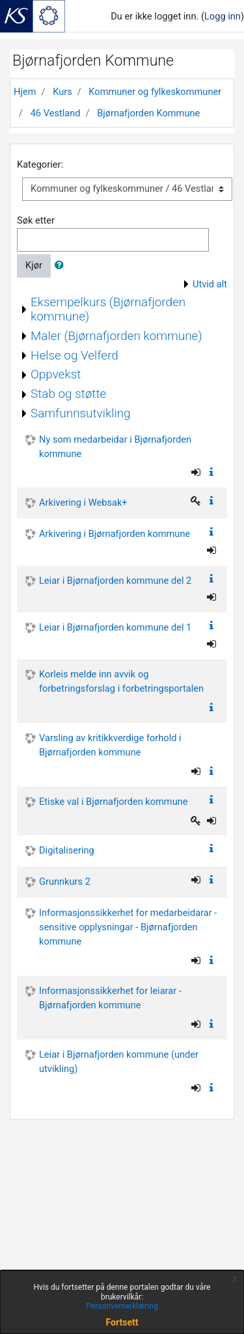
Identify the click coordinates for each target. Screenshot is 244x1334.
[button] (61, 266)
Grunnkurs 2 (64, 881)
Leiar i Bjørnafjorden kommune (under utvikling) (118, 1062)
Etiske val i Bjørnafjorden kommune (113, 801)
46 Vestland (56, 113)
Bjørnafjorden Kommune (148, 113)
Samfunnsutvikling (81, 413)
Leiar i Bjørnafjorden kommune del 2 (115, 580)
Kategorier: (40, 164)
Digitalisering (66, 850)
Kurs (62, 92)
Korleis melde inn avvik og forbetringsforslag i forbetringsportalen (121, 681)
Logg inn (222, 16)
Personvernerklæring (121, 1306)
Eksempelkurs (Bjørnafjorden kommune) (108, 309)
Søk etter (36, 220)
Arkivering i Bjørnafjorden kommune (114, 534)
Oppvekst (56, 374)
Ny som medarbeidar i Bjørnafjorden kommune (115, 447)
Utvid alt (210, 284)
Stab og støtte (68, 393)
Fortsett (122, 1322)
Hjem (25, 92)
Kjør (33, 265)
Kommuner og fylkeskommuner (154, 92)
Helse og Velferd (74, 355)
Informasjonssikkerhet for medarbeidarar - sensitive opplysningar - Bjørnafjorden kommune (128, 927)
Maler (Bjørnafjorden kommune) (116, 335)
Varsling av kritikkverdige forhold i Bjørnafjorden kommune (110, 745)
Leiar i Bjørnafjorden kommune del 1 (115, 627)
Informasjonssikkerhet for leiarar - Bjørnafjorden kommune (110, 998)
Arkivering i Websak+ (83, 502)
